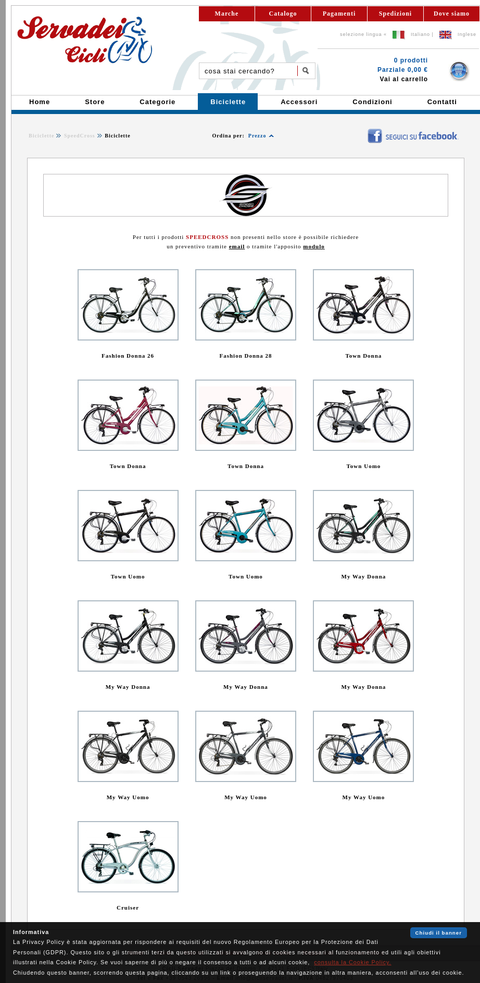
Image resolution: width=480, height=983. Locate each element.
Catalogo (283, 13)
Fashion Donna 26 (128, 355)
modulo (313, 246)
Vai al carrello (404, 79)
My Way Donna (364, 576)
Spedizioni (395, 13)
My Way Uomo (128, 797)
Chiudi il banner (438, 933)
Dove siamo (452, 13)
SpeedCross (79, 135)
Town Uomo (364, 466)
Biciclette (41, 135)
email (237, 246)
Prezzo (257, 135)
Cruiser (128, 907)
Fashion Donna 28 (245, 355)
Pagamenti (339, 13)
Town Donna (364, 355)
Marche (227, 13)
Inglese (467, 34)
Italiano (420, 34)
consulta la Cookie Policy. (352, 962)
